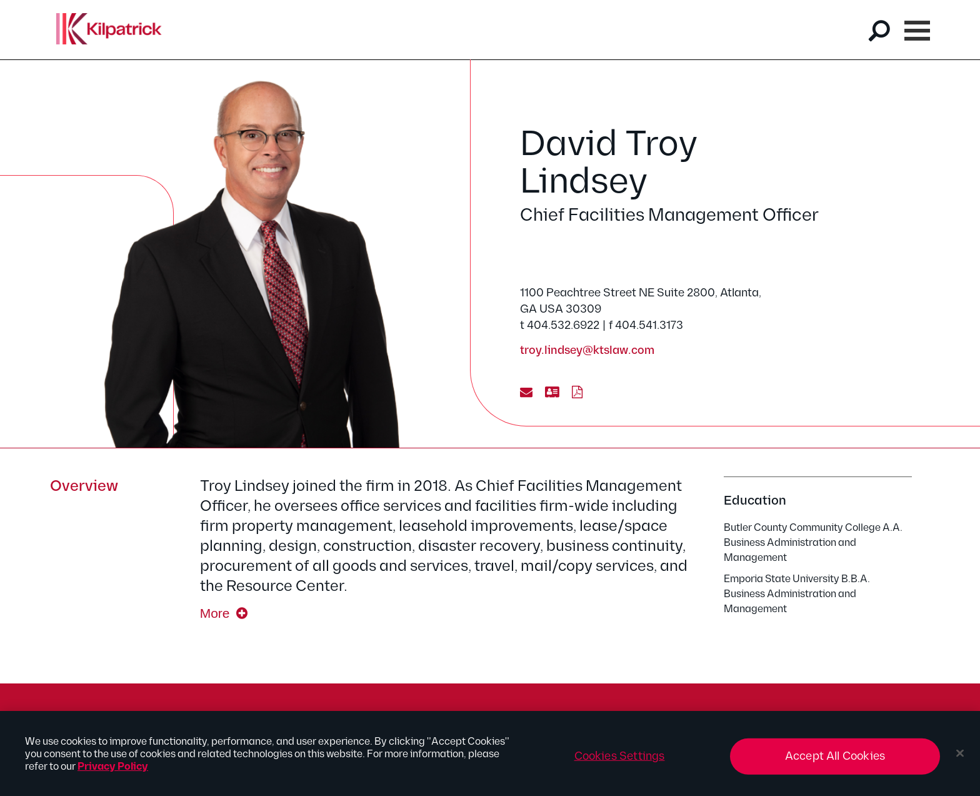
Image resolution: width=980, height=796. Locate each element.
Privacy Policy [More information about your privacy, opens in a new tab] (113, 771)
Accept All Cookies (835, 760)
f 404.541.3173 (646, 325)
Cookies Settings (619, 760)
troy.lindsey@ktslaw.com (587, 350)
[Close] (960, 757)
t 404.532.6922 (559, 325)
